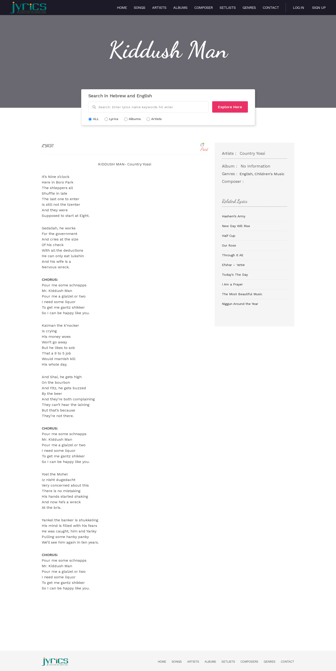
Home (122, 7)
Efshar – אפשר (233, 265)
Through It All (232, 255)
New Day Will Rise (236, 226)
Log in (298, 7)
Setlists (228, 7)
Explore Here (230, 107)
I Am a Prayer (232, 284)
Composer (203, 7)
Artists (159, 7)
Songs (139, 7)
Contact (271, 7)
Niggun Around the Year (240, 304)
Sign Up (319, 7)
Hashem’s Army (233, 216)
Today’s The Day (235, 274)
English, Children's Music (262, 174)
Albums (180, 7)
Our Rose (229, 245)
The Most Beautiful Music (242, 294)
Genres (249, 7)
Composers (249, 661)
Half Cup (228, 235)
